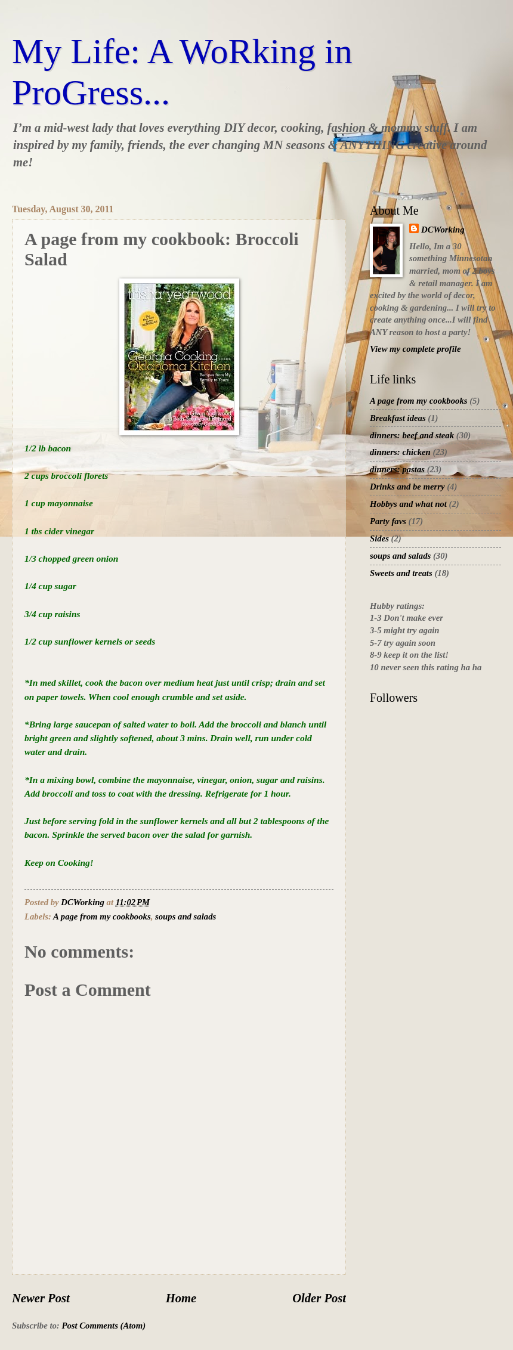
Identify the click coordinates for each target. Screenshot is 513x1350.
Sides (379, 538)
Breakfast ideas (398, 418)
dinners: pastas (397, 469)
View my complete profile (415, 349)
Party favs (388, 521)
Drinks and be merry (407, 486)
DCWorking (443, 229)
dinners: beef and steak (412, 435)
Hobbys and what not (408, 504)
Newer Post (41, 1298)
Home (181, 1298)
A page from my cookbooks (102, 916)
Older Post (319, 1298)
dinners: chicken (400, 452)
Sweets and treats (401, 573)
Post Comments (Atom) (103, 1325)
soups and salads (185, 916)
